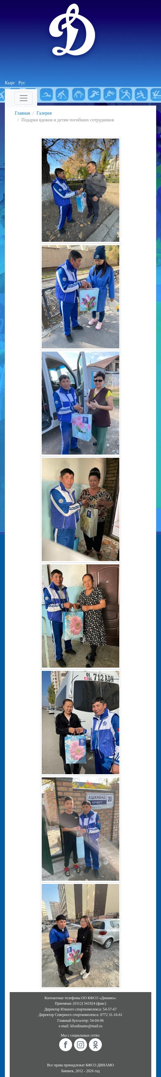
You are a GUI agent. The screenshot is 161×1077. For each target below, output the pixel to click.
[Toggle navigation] (24, 98)
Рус (21, 82)
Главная (22, 113)
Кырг (10, 82)
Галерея (44, 113)
